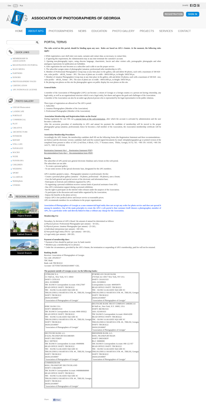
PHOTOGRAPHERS (61, 31)
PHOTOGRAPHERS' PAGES (24, 81)
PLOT (15, 124)
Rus (21, 6)
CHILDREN (18, 164)
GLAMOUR (18, 177)
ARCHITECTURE (20, 132)
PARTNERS (17, 73)
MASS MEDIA (19, 69)
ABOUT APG (35, 31)
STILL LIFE (18, 144)
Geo (9, 6)
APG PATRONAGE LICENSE (25, 89)
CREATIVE (17, 128)
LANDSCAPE (18, 111)
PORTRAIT (17, 115)
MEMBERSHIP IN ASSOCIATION (20, 59)
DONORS (17, 77)
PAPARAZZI (18, 148)
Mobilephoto (18, 181)
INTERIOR (17, 136)
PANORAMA (18, 160)
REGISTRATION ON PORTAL (25, 65)
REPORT (16, 140)
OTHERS (16, 185)
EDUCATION (99, 31)
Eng (15, 6)
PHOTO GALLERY (123, 31)
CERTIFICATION (20, 85)
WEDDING (17, 169)
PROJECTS (147, 31)
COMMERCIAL (19, 119)
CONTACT (184, 31)
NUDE (15, 156)
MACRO (16, 152)
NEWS (82, 31)
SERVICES (166, 31)
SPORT (16, 173)
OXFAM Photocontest (21, 107)
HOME (19, 31)
